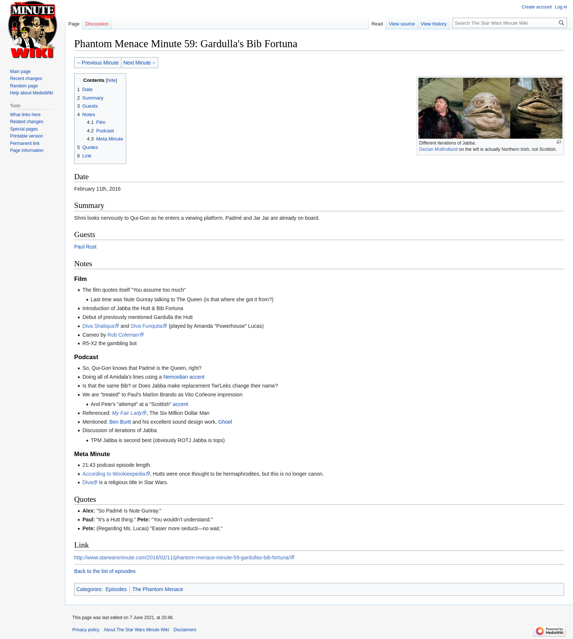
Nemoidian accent (183, 377)
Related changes (26, 121)
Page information (27, 150)
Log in (561, 7)
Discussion (96, 24)
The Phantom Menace (157, 589)
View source (402, 24)
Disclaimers (184, 629)
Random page (24, 85)
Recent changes (26, 78)
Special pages (24, 129)
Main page (20, 71)
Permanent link (24, 143)
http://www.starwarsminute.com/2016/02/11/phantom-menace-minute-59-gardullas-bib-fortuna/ (182, 557)
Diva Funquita (146, 326)
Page (73, 24)
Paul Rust (85, 247)
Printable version (26, 136)
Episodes (116, 589)
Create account (537, 7)
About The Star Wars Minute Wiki (136, 629)
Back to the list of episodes (105, 571)
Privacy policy (85, 629)
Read (377, 24)
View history (434, 24)
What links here (25, 114)
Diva (87, 482)
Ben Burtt (120, 422)
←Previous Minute (98, 63)
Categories (88, 589)
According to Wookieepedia (113, 474)
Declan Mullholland (438, 149)
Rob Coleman (123, 335)
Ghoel (225, 422)
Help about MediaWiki (31, 92)
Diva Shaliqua (98, 326)
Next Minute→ (139, 63)
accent (180, 404)
